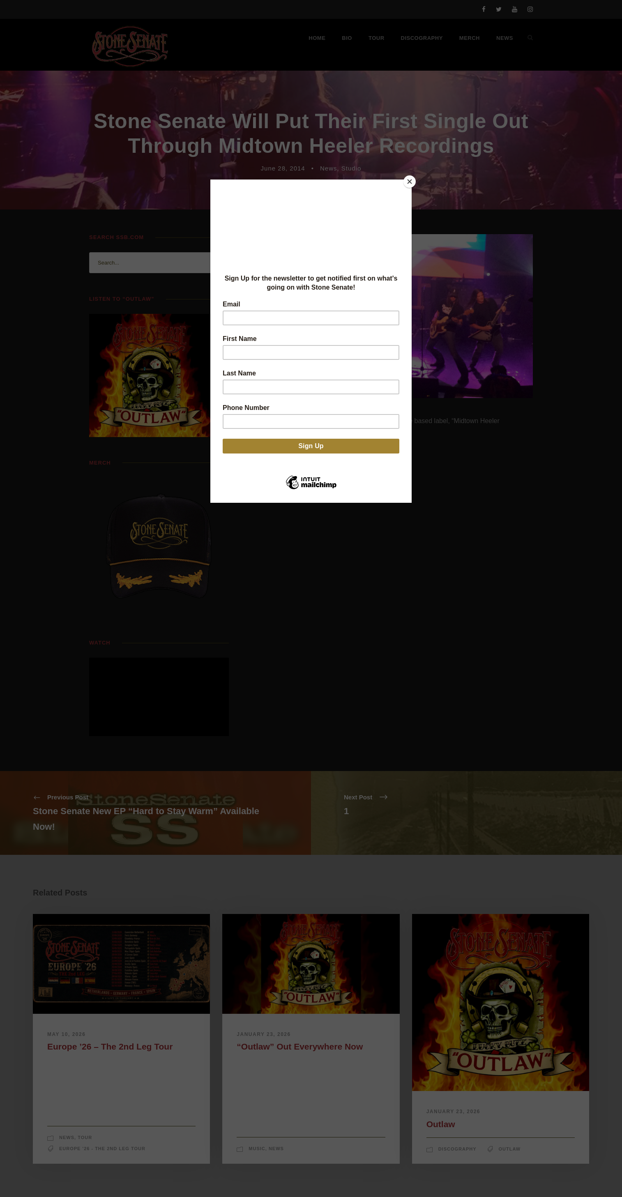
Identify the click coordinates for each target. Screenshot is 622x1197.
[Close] (409, 181)
